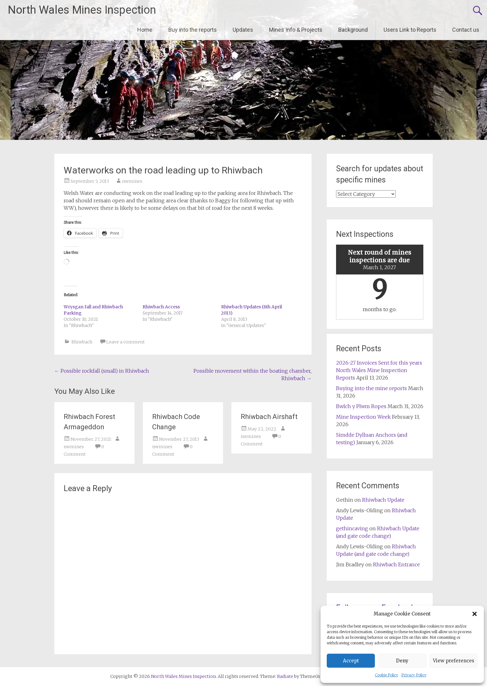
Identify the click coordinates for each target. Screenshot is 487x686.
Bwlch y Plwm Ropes (361, 406)
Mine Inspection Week (363, 417)
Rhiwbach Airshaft (269, 417)
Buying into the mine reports (371, 388)
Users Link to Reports (410, 29)
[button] (474, 614)
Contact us (465, 29)
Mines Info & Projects (295, 29)
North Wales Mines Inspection (82, 9)
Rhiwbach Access (161, 307)
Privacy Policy (413, 675)
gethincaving (352, 528)
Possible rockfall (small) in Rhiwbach (101, 371)
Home (144, 29)
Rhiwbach (81, 342)
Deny (402, 661)
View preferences (453, 661)
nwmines (132, 181)
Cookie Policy (386, 675)
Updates (243, 29)
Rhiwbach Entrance (396, 564)
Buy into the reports (192, 29)
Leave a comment (125, 342)
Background (353, 29)
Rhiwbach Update (383, 500)
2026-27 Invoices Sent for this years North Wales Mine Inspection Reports (379, 370)
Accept (351, 661)
